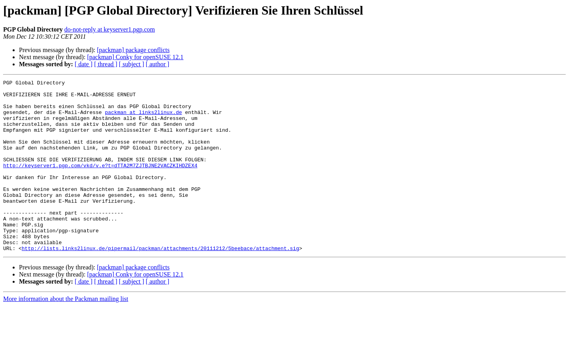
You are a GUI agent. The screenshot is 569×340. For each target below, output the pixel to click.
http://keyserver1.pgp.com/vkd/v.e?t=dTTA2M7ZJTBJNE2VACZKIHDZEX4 (100, 183)
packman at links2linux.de (143, 119)
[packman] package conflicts (133, 50)
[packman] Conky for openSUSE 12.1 (135, 57)
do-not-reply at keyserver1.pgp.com (109, 29)
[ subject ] (131, 64)
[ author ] (158, 64)
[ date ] (83, 64)
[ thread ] (105, 64)
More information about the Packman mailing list (65, 333)
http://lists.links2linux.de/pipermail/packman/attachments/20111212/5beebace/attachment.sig (160, 282)
